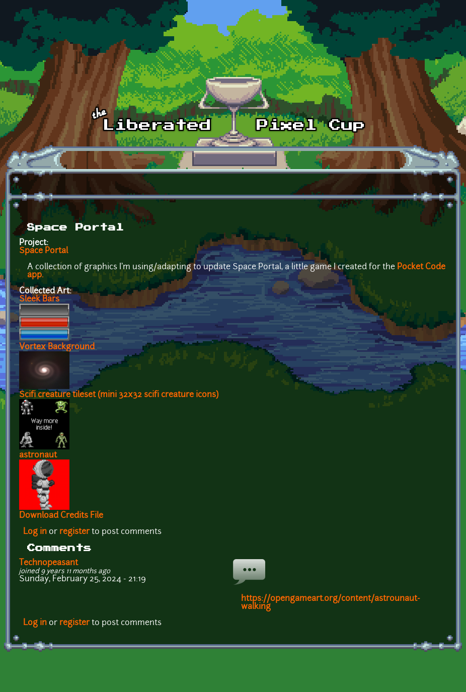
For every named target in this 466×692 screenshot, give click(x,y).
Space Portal (43, 251)
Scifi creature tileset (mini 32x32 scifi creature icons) (118, 395)
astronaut (38, 455)
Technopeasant (48, 563)
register (74, 532)
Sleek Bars (39, 299)
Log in (35, 532)
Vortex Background (57, 347)
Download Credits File (61, 516)
